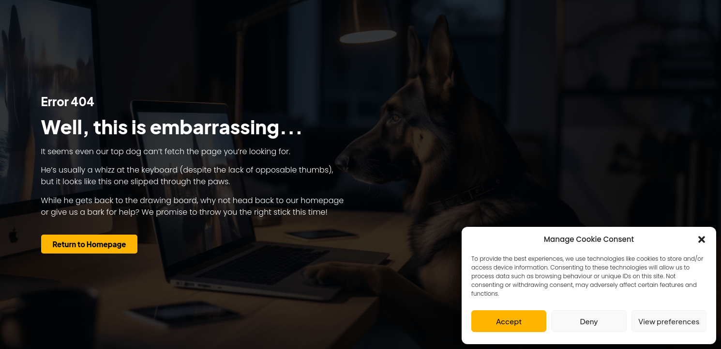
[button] (701, 239)
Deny (589, 321)
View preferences (668, 321)
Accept (509, 321)
